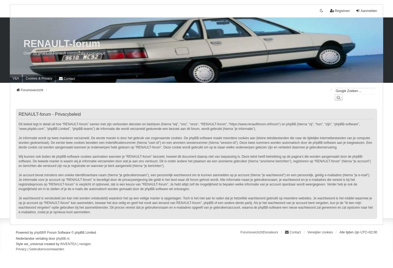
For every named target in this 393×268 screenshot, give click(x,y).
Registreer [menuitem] (340, 11)
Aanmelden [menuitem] (366, 11)
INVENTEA (68, 244)
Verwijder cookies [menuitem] (320, 232)
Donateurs (270, 232)
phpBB (39, 232)
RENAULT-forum (61, 43)
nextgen (85, 244)
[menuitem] (39, 78)
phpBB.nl (62, 238)
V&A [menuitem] (16, 78)
